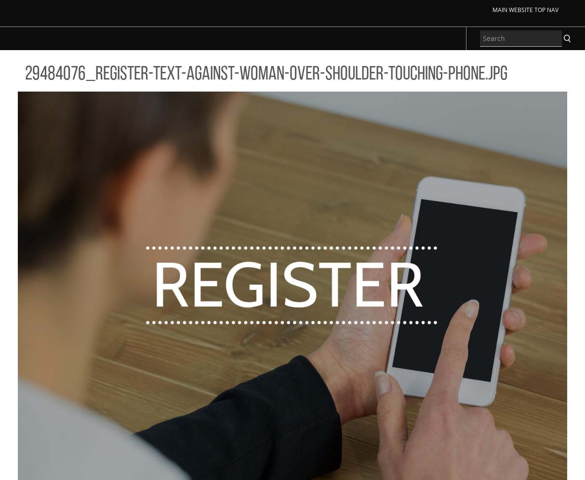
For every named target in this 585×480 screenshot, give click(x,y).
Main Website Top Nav (525, 9)
